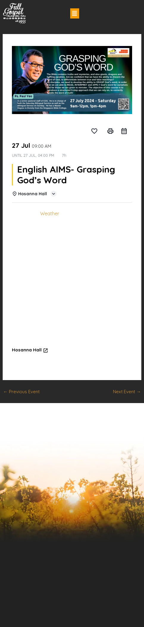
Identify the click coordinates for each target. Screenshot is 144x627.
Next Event (127, 391)
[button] (74, 13)
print (110, 131)
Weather (49, 213)
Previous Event (21, 391)
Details (23, 213)
